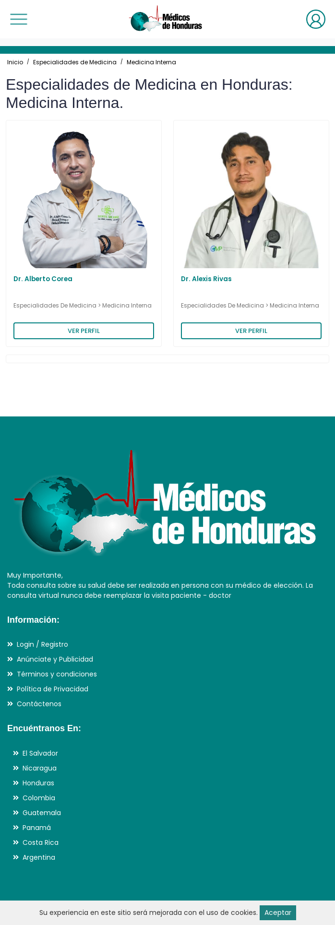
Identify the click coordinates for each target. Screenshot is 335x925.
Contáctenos (39, 704)
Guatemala (42, 813)
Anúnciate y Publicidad (55, 659)
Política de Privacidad (52, 689)
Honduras (38, 783)
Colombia (39, 798)
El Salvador (40, 753)
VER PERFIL (84, 330)
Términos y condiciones (57, 674)
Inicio (15, 62)
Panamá (37, 827)
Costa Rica (41, 842)
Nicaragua (40, 768)
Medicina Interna (151, 62)
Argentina (39, 857)
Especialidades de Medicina (75, 62)
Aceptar (277, 912)
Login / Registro (42, 644)
